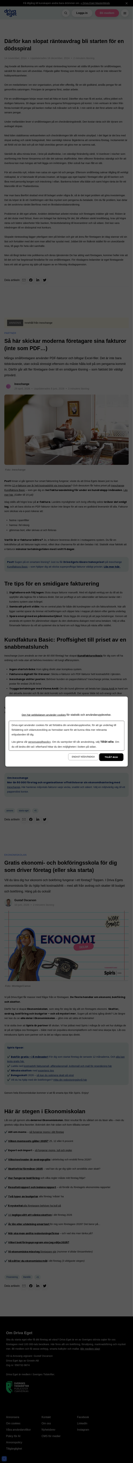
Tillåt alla (111, 757)
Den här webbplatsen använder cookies (43, 714)
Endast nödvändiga (83, 757)
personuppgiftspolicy (40, 741)
